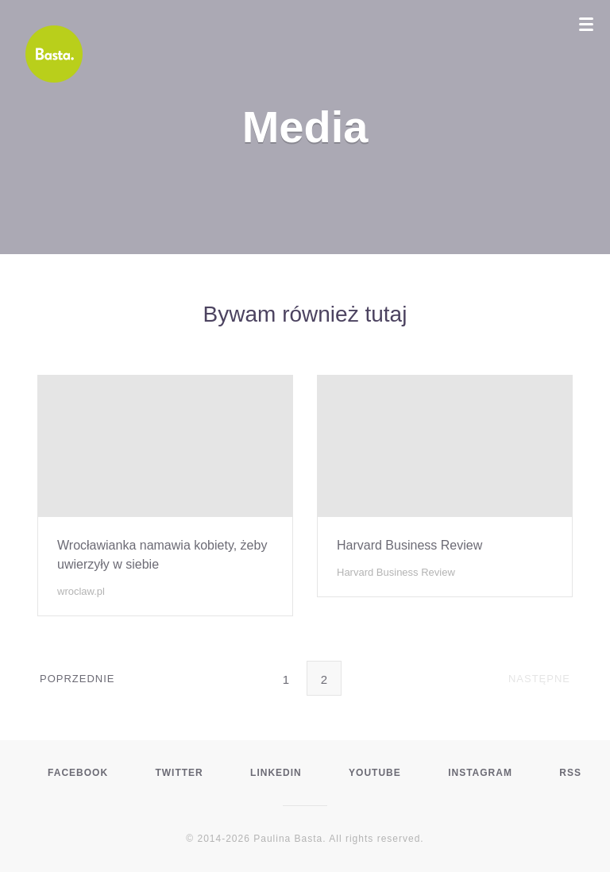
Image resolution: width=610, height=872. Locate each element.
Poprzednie (77, 677)
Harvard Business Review (409, 545)
